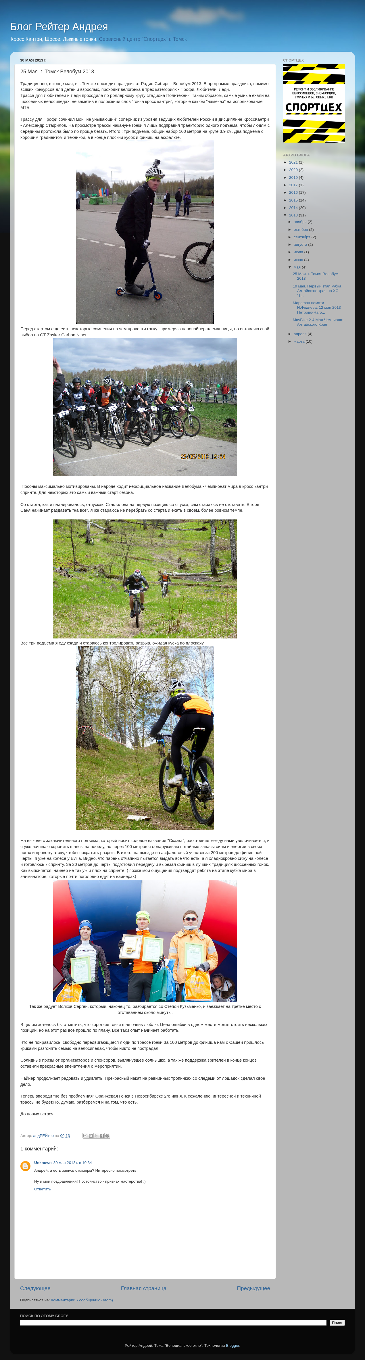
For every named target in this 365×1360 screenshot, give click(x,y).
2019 (294, 177)
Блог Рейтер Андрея (59, 26)
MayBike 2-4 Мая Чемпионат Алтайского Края (318, 322)
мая (298, 267)
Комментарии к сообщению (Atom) (82, 1300)
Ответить (42, 1189)
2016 (294, 192)
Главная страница (144, 1288)
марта (300, 341)
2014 (294, 208)
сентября (302, 237)
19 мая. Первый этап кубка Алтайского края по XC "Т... (317, 291)
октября (301, 229)
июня (299, 260)
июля (299, 252)
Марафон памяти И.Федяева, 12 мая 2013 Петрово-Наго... (317, 307)
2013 (294, 215)
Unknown (43, 1162)
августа (301, 244)
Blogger (232, 1345)
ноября (301, 222)
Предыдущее (253, 1288)
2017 (294, 185)
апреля (301, 334)
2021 (294, 162)
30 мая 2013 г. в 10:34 (72, 1162)
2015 (294, 200)
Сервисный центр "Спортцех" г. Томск (143, 39)
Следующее (35, 1288)
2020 (294, 170)
